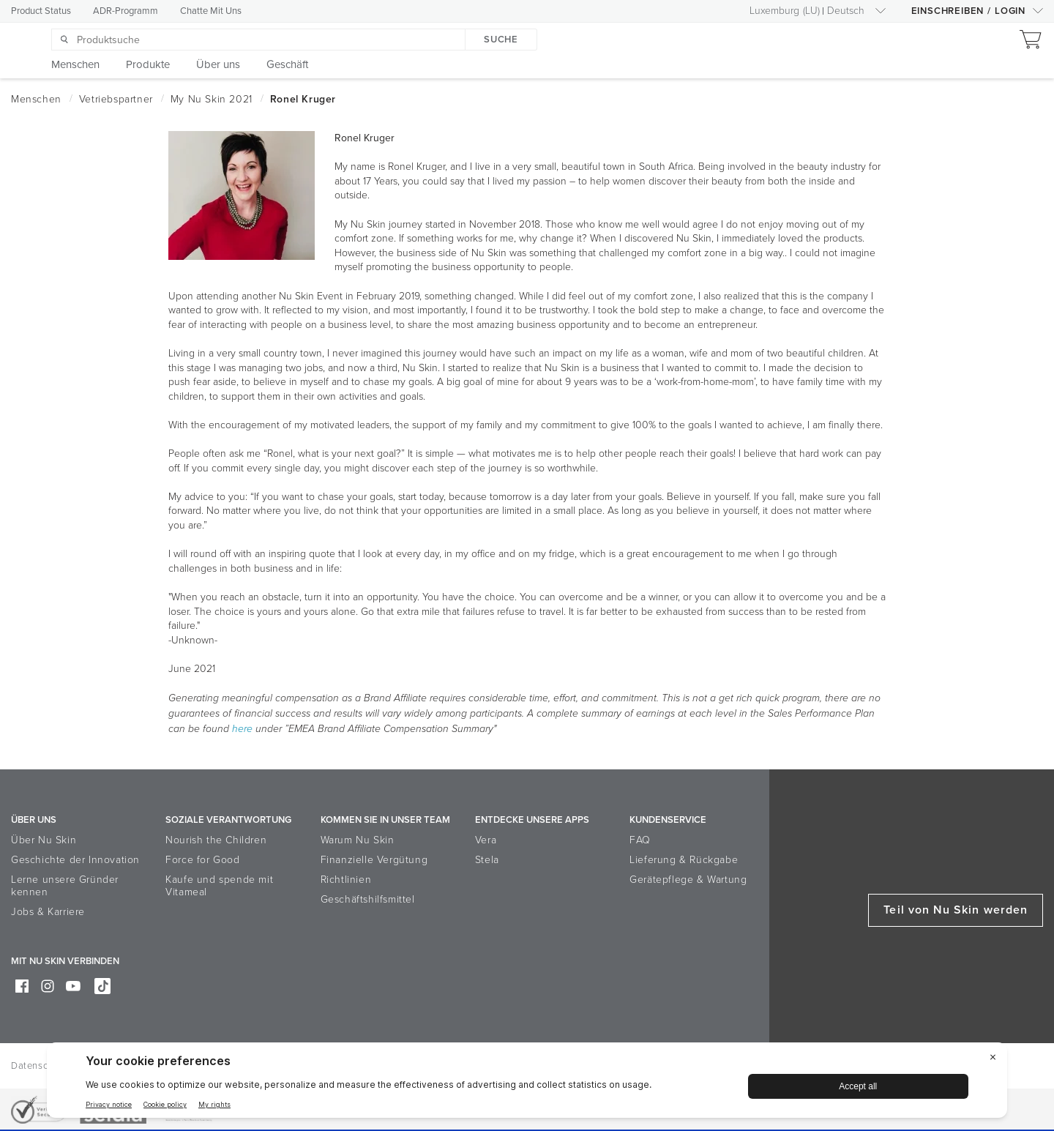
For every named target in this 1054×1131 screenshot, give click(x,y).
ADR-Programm (125, 11)
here (242, 729)
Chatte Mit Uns (211, 11)
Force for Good (202, 860)
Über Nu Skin (43, 840)
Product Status (41, 11)
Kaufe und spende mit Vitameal (219, 885)
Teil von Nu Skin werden (955, 910)
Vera (485, 840)
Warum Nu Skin (358, 840)
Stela (487, 860)
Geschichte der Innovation (75, 860)
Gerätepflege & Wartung (688, 879)
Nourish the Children (215, 840)
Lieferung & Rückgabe (683, 860)
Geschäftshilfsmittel (368, 899)
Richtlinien (346, 879)
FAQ (640, 840)
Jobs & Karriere (48, 912)
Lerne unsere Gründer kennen (65, 885)
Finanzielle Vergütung (374, 860)
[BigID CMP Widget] (527, 1084)
